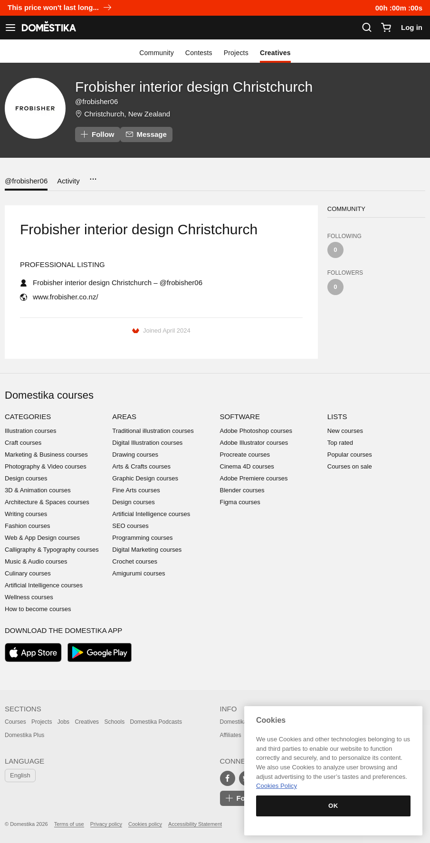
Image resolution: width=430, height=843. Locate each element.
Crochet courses (134, 561)
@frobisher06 (26, 181)
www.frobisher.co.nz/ (65, 297)
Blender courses (242, 490)
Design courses (26, 478)
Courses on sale (349, 466)
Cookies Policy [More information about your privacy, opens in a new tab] (276, 785)
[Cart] (385, 27)
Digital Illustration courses (147, 442)
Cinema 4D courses (247, 466)
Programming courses (142, 537)
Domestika (233, 721)
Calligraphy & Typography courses (52, 549)
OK (333, 805)
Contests (198, 53)
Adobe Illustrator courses (254, 442)
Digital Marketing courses (147, 549)
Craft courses (23, 442)
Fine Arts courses (136, 490)
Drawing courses (135, 454)
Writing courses (26, 513)
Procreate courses (245, 454)
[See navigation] (10, 27)
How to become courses (38, 609)
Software (240, 416)
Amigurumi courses (138, 573)
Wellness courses (29, 597)
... (92, 176)
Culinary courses (28, 573)
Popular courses (349, 454)
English (20, 775)
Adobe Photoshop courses (256, 430)
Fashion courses (27, 525)
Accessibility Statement (195, 824)
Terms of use (69, 824)
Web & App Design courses (42, 537)
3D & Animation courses (38, 490)
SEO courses (130, 525)
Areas (124, 416)
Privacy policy (106, 824)
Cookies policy (145, 824)
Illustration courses (30, 430)
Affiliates (230, 735)
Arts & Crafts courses (141, 466)
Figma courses (240, 502)
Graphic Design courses (145, 478)
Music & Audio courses (36, 561)
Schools (114, 721)
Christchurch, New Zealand (127, 114)
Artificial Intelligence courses (44, 585)
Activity (68, 181)
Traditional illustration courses (152, 430)
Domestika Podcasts (156, 721)
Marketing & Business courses (46, 454)
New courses (345, 430)
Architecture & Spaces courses (47, 502)
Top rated (340, 442)
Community (156, 53)
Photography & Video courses (45, 466)
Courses (15, 721)
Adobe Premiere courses (254, 478)
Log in (411, 27)
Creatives (275, 53)
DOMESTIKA (48, 27)
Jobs (63, 721)
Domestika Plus (24, 735)
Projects (236, 53)
